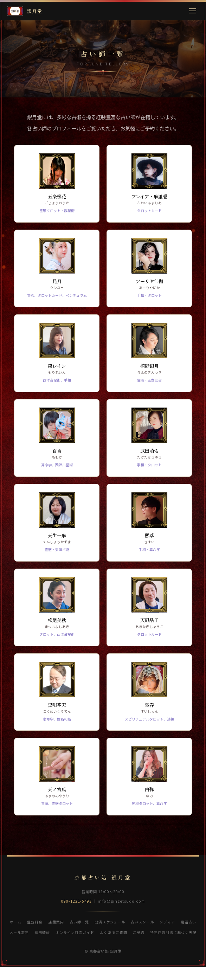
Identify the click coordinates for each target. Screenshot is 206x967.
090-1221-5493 (76, 901)
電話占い (188, 921)
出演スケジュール (110, 921)
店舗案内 (56, 921)
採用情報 (42, 932)
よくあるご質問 (113, 932)
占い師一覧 (79, 921)
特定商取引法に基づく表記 (173, 932)
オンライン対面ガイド (75, 932)
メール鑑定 (19, 932)
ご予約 (138, 932)
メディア (167, 921)
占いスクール (142, 921)
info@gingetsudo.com (121, 901)
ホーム (15, 921)
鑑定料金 (35, 921)
